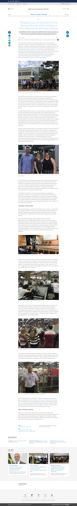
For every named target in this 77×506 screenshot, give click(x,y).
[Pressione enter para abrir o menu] (9, 9)
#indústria (19, 429)
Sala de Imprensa (11, 3)
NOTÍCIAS (32, 14)
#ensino (27, 431)
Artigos (31, 500)
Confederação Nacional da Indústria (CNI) (28, 49)
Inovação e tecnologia (41, 14)
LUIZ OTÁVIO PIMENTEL (13, 465)
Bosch (41, 55)
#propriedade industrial (32, 431)
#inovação (26, 429)
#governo (22, 429)
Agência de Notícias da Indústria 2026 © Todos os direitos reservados (19, 504)
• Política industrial (28, 426)
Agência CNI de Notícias (46, 426)
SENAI (16, 1)
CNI (10, 1)
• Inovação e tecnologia (21, 426)
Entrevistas (27, 500)
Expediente (25, 3)
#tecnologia (30, 429)
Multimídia (19, 3)
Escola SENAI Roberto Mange (39, 57)
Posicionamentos (37, 500)
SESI (13, 1)
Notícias (23, 500)
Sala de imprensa (43, 500)
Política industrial (34, 465)
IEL (19, 1)
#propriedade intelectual (21, 431)
